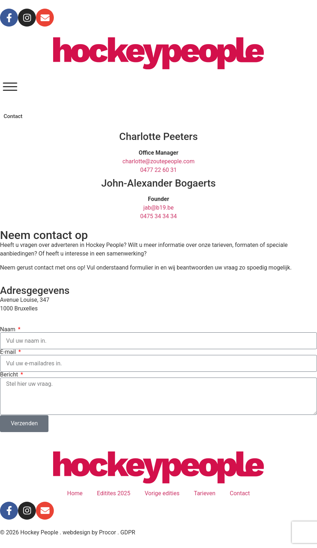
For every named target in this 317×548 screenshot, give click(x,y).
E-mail (8, 352)
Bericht (9, 375)
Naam (8, 329)
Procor (107, 532)
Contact (240, 493)
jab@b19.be (158, 207)
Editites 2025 (113, 493)
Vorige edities (162, 493)
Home (75, 493)
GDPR (127, 532)
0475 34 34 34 (158, 216)
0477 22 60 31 (158, 170)
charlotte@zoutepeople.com (158, 161)
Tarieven (204, 493)
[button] (10, 87)
